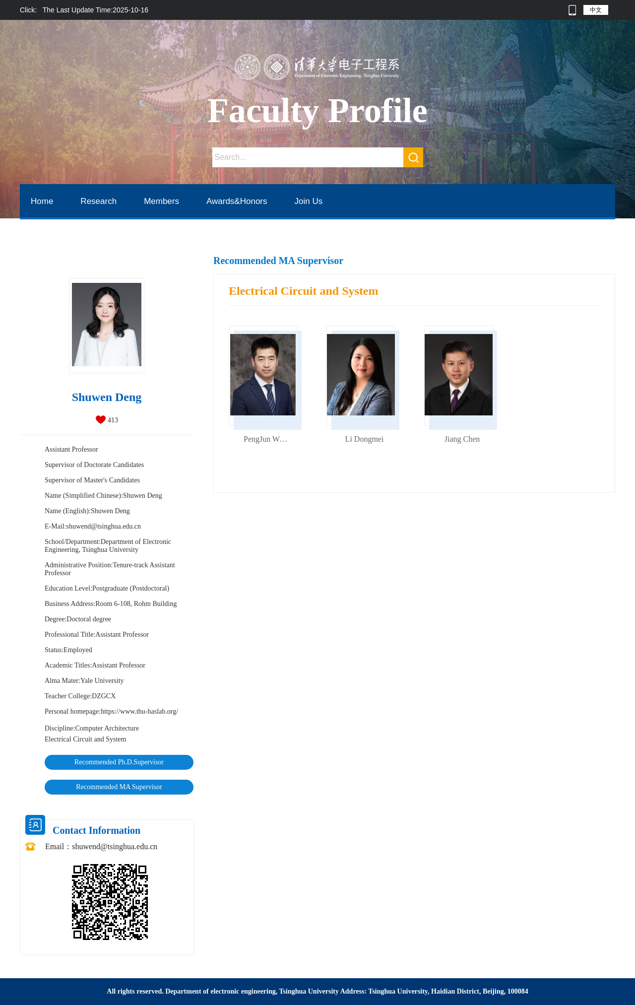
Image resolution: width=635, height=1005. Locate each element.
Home (42, 201)
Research (98, 201)
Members (161, 201)
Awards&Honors (236, 201)
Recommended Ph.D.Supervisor (119, 762)
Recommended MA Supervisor (119, 787)
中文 (596, 9)
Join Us (309, 201)
